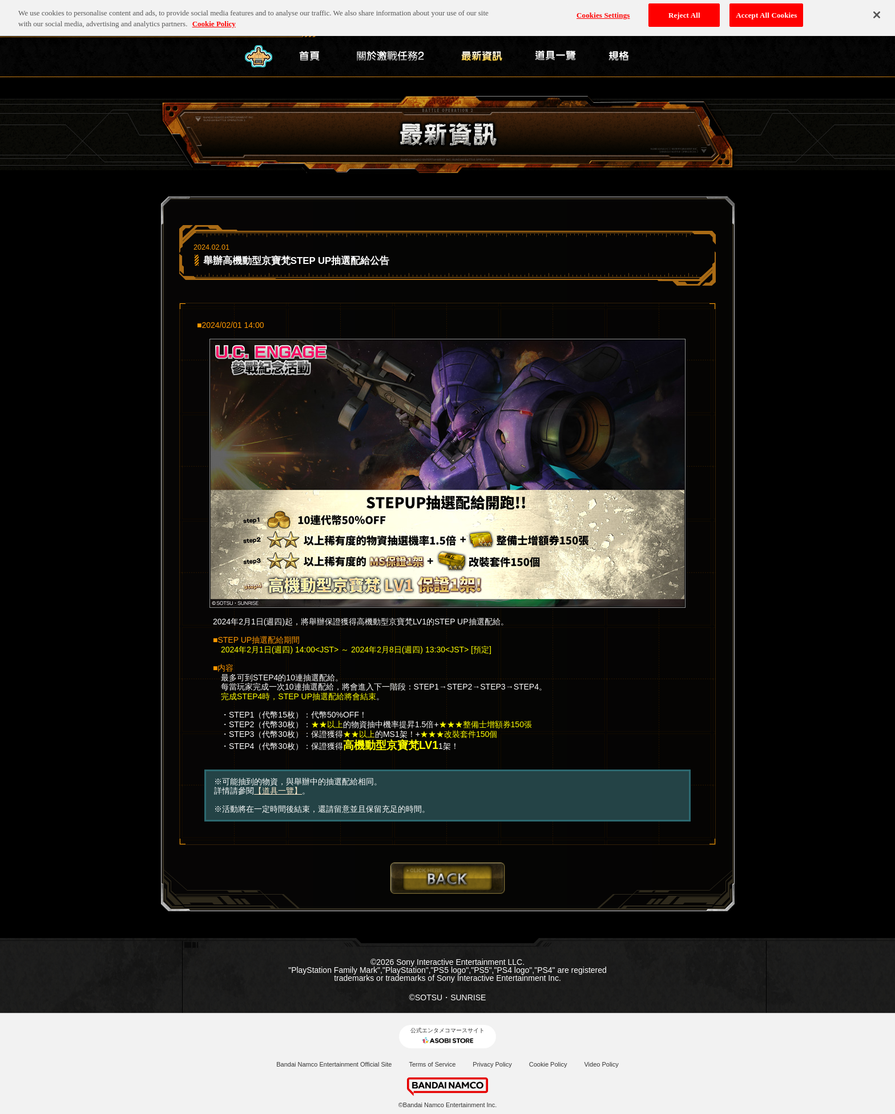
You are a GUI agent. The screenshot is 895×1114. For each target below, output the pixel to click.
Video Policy (601, 1064)
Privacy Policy (492, 1064)
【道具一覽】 (278, 790)
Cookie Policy (548, 1064)
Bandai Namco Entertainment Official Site (334, 1064)
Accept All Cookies (766, 11)
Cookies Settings (603, 11)
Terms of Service (432, 1064)
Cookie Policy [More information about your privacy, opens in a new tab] (214, 21)
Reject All (684, 11)
